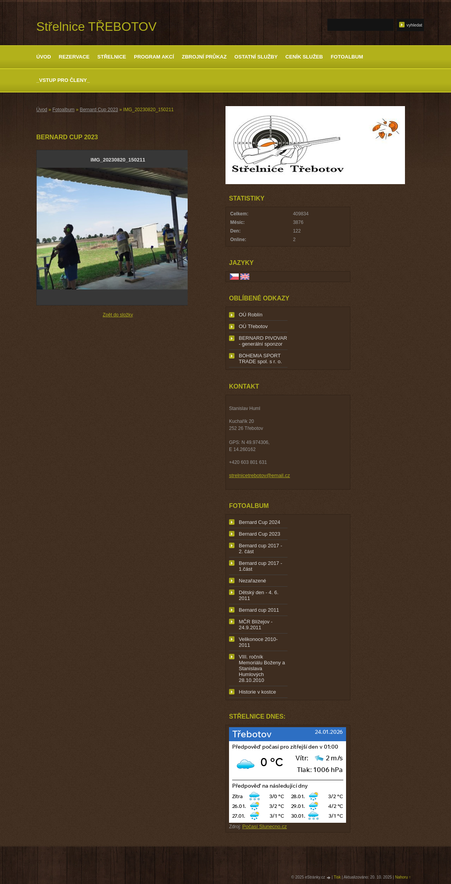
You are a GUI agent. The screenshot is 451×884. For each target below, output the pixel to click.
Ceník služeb (304, 57)
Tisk (337, 877)
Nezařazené (252, 581)
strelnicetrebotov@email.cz (259, 475)
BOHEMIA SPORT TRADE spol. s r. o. (260, 358)
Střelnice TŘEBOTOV (96, 27)
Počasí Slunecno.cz (264, 826)
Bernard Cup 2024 (259, 522)
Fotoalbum (347, 57)
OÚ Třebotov (253, 326)
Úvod (43, 57)
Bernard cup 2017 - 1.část (260, 566)
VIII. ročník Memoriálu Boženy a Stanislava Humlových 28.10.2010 (262, 668)
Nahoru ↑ (403, 877)
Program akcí (154, 57)
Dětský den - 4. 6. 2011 (259, 595)
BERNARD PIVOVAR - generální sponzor (263, 341)
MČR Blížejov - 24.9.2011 (256, 624)
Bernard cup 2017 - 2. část (260, 548)
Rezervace (74, 57)
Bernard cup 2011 (259, 610)
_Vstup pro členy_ (63, 80)
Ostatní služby (256, 57)
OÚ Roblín (251, 315)
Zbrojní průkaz (204, 57)
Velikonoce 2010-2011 (258, 642)
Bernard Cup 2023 (99, 109)
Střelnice (112, 57)
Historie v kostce (257, 692)
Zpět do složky (118, 315)
